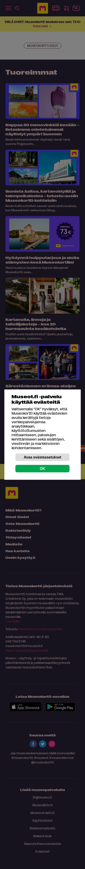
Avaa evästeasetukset (42, 457)
